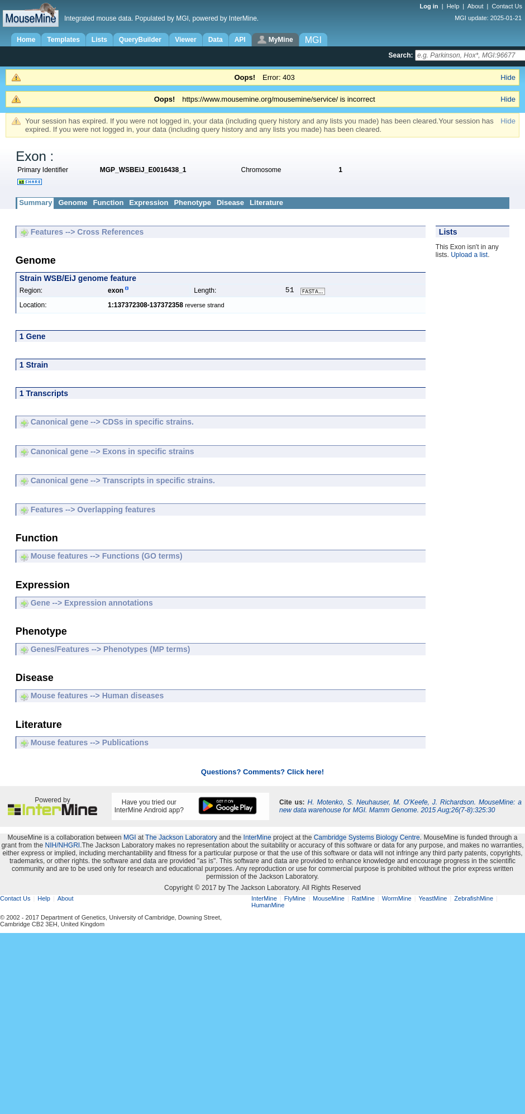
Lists (99, 40)
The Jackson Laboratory (181, 838)
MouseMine (329, 899)
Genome (72, 202)
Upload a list (469, 255)
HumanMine (267, 906)
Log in (430, 6)
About (475, 6)
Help (453, 6)
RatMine (363, 899)
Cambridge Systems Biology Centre (367, 838)
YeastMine (432, 899)
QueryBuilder (141, 40)
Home (26, 40)
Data (215, 40)
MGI (129, 838)
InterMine (257, 838)
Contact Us (507, 6)
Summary (35, 202)
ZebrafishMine (473, 899)
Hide (508, 77)
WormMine (397, 899)
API (240, 40)
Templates (63, 40)
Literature (266, 202)
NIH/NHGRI (62, 846)
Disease (230, 202)
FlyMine (295, 899)
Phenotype (192, 202)
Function (108, 202)
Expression (148, 202)
